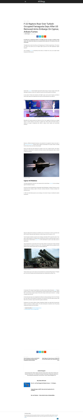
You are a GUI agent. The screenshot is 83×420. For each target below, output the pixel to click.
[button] (25, 1)
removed (51, 183)
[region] (41, 11)
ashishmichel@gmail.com (36, 307)
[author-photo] (41, 369)
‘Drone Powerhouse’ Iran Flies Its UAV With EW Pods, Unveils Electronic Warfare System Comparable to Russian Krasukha (31, 359)
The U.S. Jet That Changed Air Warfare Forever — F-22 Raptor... (43, 383)
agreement (37, 239)
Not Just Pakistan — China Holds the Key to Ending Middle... (43, 395)
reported (29, 90)
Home (25, 21)
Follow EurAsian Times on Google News (32, 309)
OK (57, 418)
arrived (31, 50)
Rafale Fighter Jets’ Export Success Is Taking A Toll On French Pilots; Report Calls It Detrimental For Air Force (50, 359)
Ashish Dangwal (27, 33)
